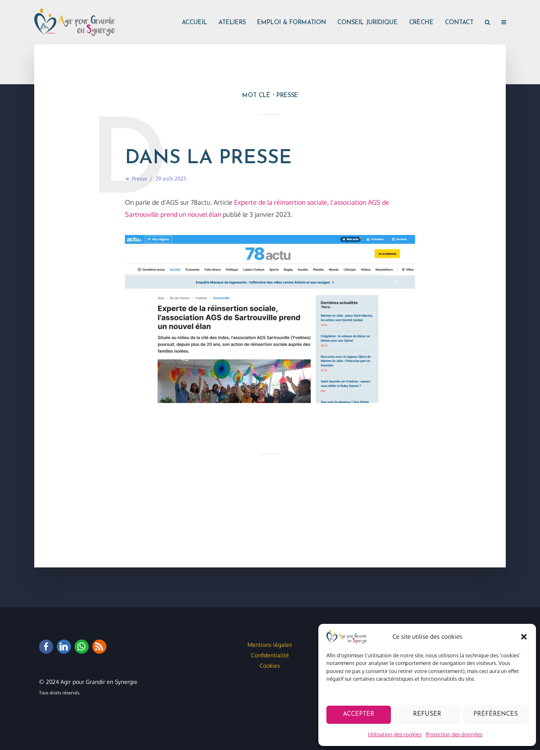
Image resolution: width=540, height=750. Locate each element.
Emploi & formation (291, 23)
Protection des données (454, 734)
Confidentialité (270, 655)
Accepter (358, 714)
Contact (459, 23)
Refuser (427, 714)
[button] (524, 637)
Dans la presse (208, 158)
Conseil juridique (367, 23)
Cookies (270, 665)
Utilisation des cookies (395, 734)
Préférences (496, 714)
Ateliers (232, 23)
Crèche (421, 23)
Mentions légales (269, 644)
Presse (139, 178)
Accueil (194, 23)
